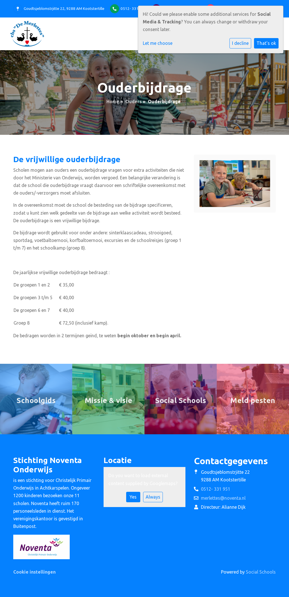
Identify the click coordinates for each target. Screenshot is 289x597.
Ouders (133, 101)
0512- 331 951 (133, 8)
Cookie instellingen (34, 571)
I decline (240, 43)
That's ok (266, 43)
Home (112, 101)
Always (153, 496)
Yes (133, 496)
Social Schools (261, 571)
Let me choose (157, 43)
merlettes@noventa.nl (223, 498)
